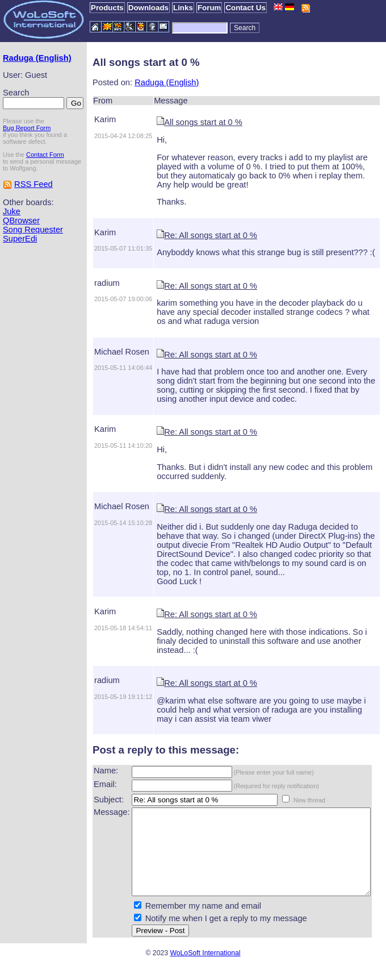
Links (183, 7)
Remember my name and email (183, 913)
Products (107, 7)
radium (87, 283)
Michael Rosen (101, 351)
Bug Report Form (27, 148)
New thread (289, 791)
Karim (85, 119)
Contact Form (45, 175)
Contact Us (245, 7)
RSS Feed (33, 212)
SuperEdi (20, 266)
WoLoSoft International (205, 961)
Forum (209, 7)
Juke (11, 239)
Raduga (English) (21, 62)
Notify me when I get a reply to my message (206, 926)
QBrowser (21, 248)
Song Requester (33, 257)
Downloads (148, 7)
